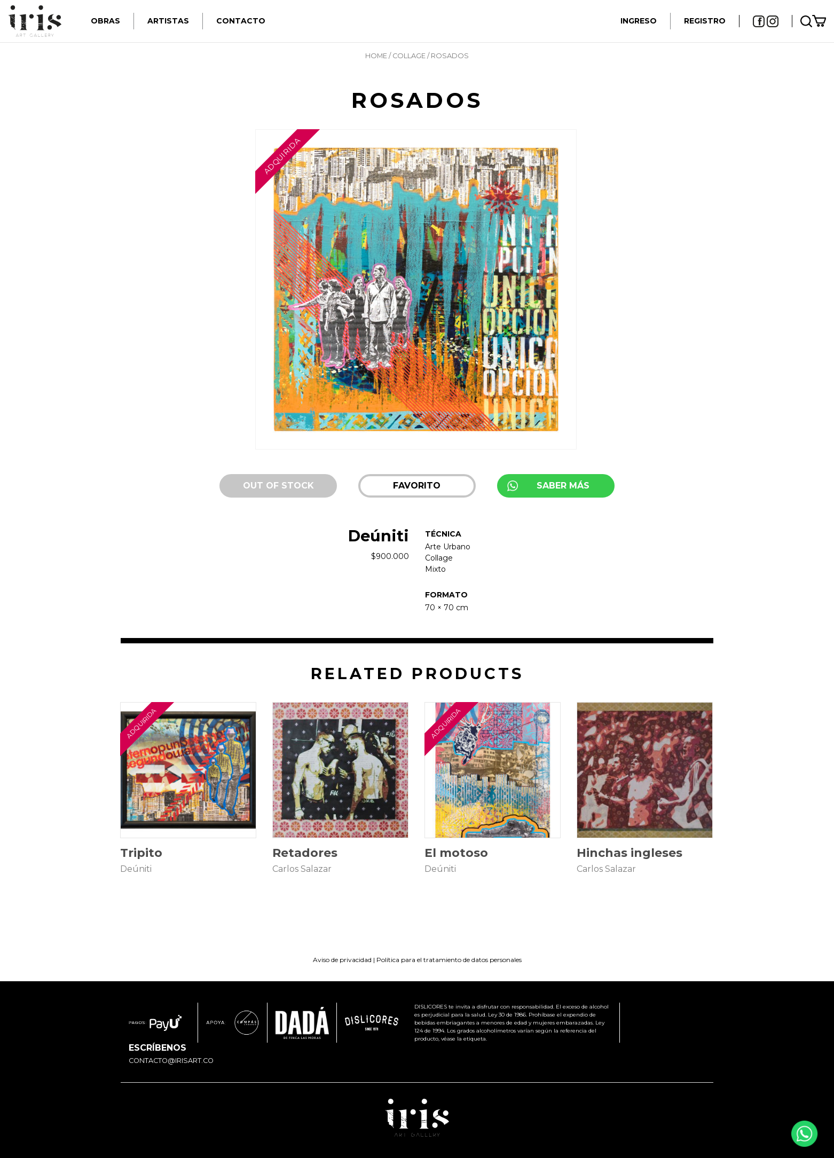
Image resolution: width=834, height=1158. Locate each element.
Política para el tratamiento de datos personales (449, 960)
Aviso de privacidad (342, 960)
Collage (409, 56)
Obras (105, 21)
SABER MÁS (563, 485)
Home (376, 56)
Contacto (240, 21)
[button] (417, 486)
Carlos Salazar (302, 869)
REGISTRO (705, 21)
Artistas (168, 21)
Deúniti (378, 535)
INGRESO (638, 21)
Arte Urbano (447, 547)
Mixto (435, 569)
